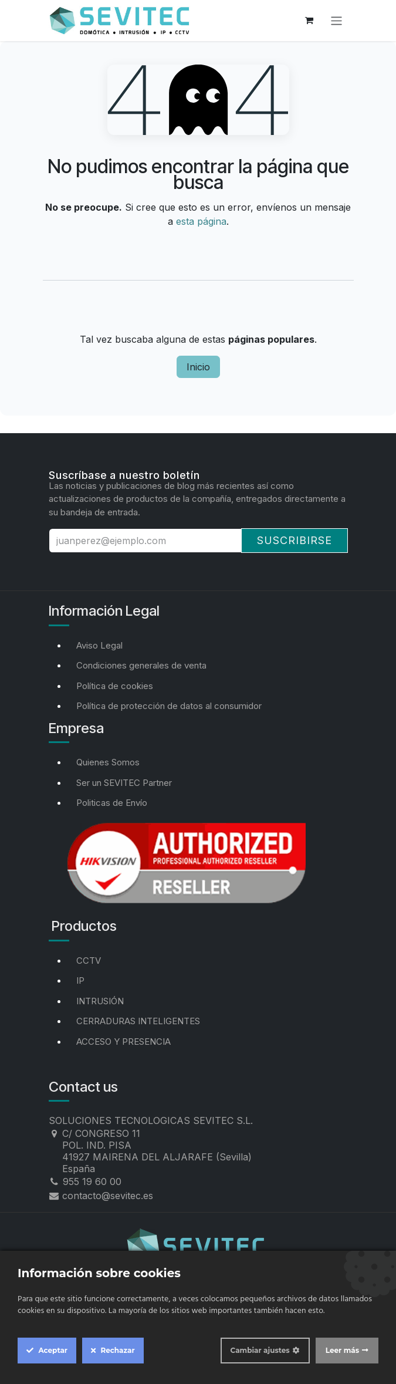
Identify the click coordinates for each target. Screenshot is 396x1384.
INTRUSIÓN (100, 1001)
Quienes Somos (108, 762)
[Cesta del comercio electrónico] (309, 20)
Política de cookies (114, 685)
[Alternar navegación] (336, 20)
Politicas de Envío (111, 802)
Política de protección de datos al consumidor (169, 705)
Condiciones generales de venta (141, 665)
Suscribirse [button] (294, 540)
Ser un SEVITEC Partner (124, 782)
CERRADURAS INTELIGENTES (138, 1021)
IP (80, 980)
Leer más (342, 1350)
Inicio (198, 367)
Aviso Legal (99, 645)
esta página (201, 221)
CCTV (88, 960)
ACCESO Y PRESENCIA (123, 1041)
